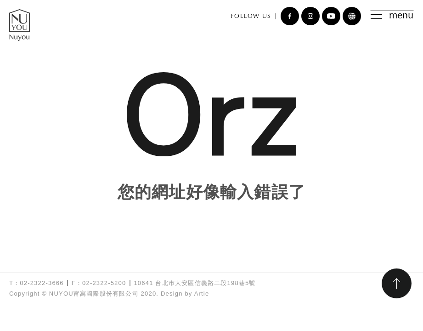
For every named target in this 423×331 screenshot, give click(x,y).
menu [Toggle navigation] (392, 16)
